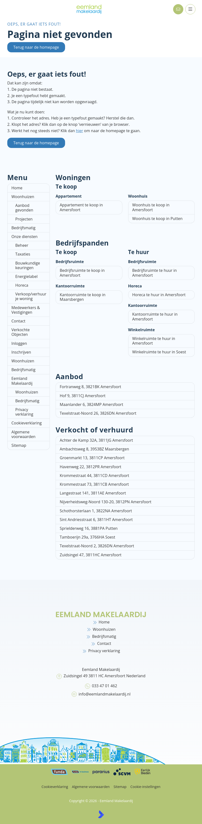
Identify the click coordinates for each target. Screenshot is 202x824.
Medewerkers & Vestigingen (25, 310)
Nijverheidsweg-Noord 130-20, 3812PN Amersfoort (105, 501)
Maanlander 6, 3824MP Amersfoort (91, 404)
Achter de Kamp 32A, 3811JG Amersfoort (96, 440)
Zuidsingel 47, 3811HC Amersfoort (90, 555)
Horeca (21, 285)
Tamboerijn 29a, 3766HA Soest (87, 537)
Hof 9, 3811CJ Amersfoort (82, 395)
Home (16, 188)
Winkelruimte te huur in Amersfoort (153, 341)
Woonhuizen (22, 196)
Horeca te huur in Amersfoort (159, 294)
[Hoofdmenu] (190, 9)
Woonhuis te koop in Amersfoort (151, 207)
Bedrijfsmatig (23, 227)
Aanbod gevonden (24, 208)
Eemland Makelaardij (22, 381)
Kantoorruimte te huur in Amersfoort (155, 316)
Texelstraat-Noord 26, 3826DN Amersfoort (98, 413)
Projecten (24, 219)
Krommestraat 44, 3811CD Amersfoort (94, 475)
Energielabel (26, 276)
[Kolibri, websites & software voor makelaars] (101, 814)
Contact (18, 321)
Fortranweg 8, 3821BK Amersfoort (90, 386)
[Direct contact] (178, 9)
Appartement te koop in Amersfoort (81, 207)
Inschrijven (21, 352)
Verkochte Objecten (20, 332)
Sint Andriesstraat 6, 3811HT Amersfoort (96, 519)
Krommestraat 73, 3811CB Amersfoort (94, 484)
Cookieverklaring (26, 423)
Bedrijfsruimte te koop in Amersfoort (82, 273)
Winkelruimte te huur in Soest (159, 352)
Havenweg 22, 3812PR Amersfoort (90, 466)
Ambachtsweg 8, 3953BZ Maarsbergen (94, 449)
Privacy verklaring (24, 412)
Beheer (21, 245)
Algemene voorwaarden (23, 434)
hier (79, 130)
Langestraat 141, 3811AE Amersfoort (93, 493)
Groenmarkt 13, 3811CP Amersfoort (92, 457)
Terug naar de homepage (36, 47)
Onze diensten (24, 236)
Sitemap (18, 445)
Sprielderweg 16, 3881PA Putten (89, 528)
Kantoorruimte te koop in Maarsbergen (82, 297)
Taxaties (22, 254)
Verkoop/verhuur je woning (30, 296)
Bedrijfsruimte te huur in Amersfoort (154, 273)
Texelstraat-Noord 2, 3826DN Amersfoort (97, 546)
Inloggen (19, 343)
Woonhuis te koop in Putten (157, 218)
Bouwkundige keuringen (27, 265)
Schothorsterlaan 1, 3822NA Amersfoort (96, 510)
